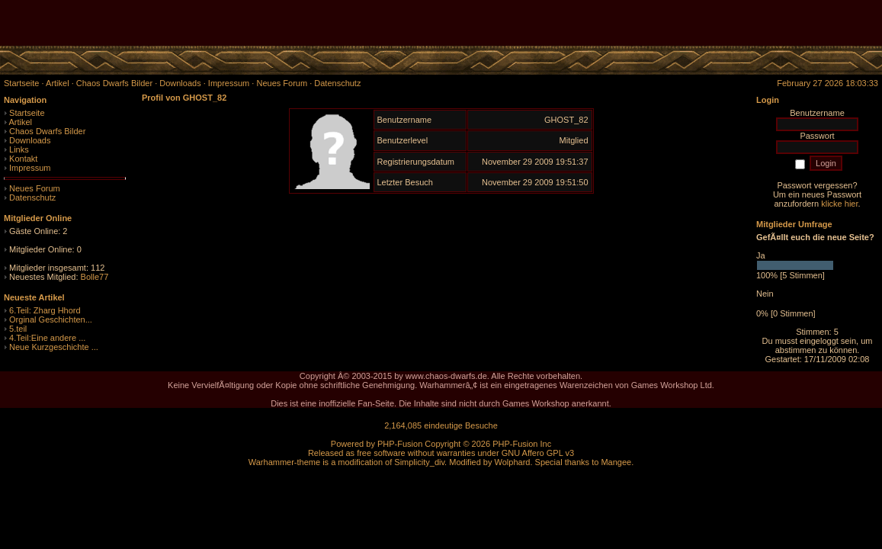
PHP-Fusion (399, 443)
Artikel (20, 122)
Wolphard (513, 462)
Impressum (29, 167)
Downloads (29, 140)
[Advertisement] (703, 23)
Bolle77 (95, 276)
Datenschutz (32, 197)
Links (19, 149)
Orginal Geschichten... (50, 319)
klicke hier (839, 203)
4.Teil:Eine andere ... (47, 337)
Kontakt (23, 158)
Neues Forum (34, 188)
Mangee (616, 462)
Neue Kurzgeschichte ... (53, 347)
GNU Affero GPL (532, 453)
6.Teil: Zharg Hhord (45, 310)
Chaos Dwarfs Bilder (47, 131)
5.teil (18, 328)
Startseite (26, 112)
